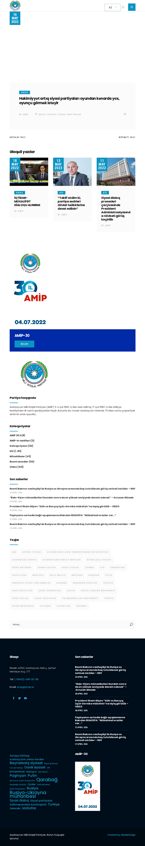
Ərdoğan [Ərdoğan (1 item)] (81, 606)
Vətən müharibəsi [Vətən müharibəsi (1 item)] (23, 606)
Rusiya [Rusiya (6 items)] (71, 591)
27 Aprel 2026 (16, 519)
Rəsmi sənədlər (19, 461)
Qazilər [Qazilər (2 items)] (108, 583)
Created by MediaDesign (121, 834)
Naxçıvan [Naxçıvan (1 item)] (77, 575)
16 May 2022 (15, 18)
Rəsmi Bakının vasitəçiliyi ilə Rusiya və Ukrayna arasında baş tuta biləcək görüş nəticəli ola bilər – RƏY (72, 488)
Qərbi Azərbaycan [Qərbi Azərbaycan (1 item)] (50, 591)
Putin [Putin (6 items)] (108, 575)
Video (24, 92)
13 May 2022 (58, 164)
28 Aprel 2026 (16, 501)
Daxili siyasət (48, 114)
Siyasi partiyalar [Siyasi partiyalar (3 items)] (45, 598)
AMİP (26, 114)
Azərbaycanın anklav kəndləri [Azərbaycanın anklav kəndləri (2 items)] (62, 560)
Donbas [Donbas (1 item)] (89, 567)
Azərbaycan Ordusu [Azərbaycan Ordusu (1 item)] (24, 560)
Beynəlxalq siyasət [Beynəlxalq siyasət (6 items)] (99, 560)
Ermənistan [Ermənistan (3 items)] (117, 567)
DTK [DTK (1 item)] (102, 567)
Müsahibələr (17, 456)
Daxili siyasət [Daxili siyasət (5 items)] (70, 567)
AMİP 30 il (15, 435)
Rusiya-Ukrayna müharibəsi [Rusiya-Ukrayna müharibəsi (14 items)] (98, 591)
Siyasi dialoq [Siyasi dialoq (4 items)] (20, 598)
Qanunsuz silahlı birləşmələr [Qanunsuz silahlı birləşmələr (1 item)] (31, 583)
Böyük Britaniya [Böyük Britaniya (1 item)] (22, 567)
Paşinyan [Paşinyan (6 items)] (93, 575)
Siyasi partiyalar (69, 114)
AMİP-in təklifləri (20, 440)
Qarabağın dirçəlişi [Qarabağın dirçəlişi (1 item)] (85, 583)
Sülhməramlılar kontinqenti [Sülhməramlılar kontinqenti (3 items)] (80, 598)
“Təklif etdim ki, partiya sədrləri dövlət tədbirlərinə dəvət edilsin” (71, 203)
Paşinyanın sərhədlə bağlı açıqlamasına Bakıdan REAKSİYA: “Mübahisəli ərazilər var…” (63, 515)
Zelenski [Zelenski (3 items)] (45, 606)
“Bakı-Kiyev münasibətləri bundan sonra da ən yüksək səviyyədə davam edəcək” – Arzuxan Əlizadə (72, 497)
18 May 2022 (15, 164)
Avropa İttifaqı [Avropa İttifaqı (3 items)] (31, 552)
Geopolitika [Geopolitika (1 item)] (19, 575)
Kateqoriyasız (18, 446)
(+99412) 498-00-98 (26, 679)
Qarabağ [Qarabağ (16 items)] (61, 583)
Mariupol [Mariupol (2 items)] (38, 575)
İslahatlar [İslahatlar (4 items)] (63, 606)
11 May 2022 (102, 164)
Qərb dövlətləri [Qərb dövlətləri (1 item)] (22, 591)
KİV (61, 193)
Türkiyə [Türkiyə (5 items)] (109, 598)
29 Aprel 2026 (16, 492)
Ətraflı (24, 343)
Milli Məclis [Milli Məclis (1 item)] (58, 575)
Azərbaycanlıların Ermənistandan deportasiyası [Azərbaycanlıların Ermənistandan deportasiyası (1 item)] (78, 552)
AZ (110, 7)
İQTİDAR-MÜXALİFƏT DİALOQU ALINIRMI (27, 201)
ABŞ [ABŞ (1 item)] (14, 552)
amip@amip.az (25, 687)
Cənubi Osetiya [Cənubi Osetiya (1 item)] (47, 567)
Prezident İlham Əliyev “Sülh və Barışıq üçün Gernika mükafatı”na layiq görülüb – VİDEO (64, 506)
